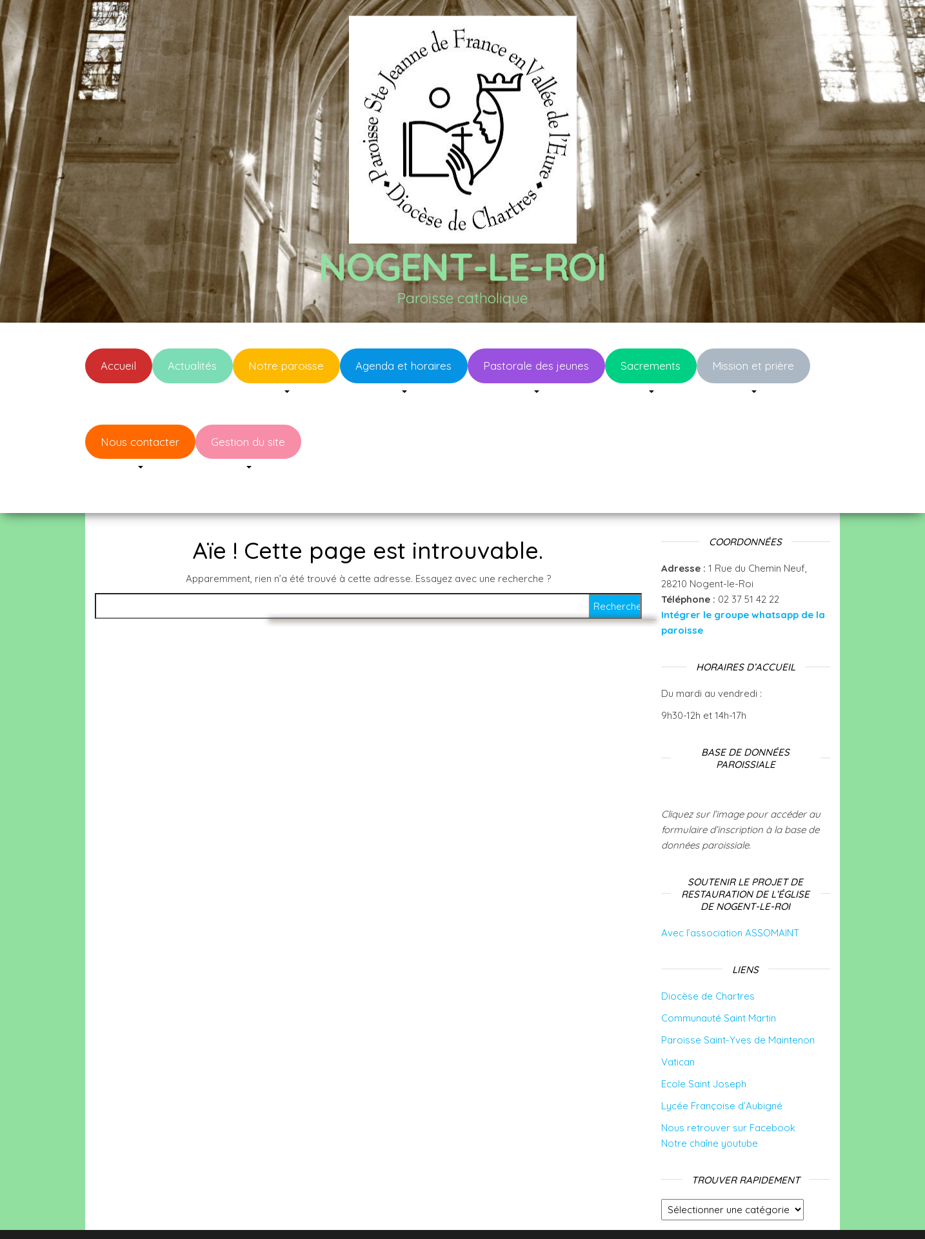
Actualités (192, 365)
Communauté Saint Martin (718, 979)
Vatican (678, 1023)
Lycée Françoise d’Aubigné (721, 1067)
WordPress (471, 1211)
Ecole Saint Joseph (703, 1045)
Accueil (118, 365)
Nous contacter (140, 441)
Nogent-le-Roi (462, 266)
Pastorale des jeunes (536, 365)
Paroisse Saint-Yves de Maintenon (738, 1001)
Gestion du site (248, 441)
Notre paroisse (286, 365)
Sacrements (651, 365)
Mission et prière (753, 365)
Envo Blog (565, 1211)
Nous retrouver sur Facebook (728, 1089)
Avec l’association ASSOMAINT (730, 894)
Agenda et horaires (403, 365)
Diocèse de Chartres (708, 957)
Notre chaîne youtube (709, 1104)
